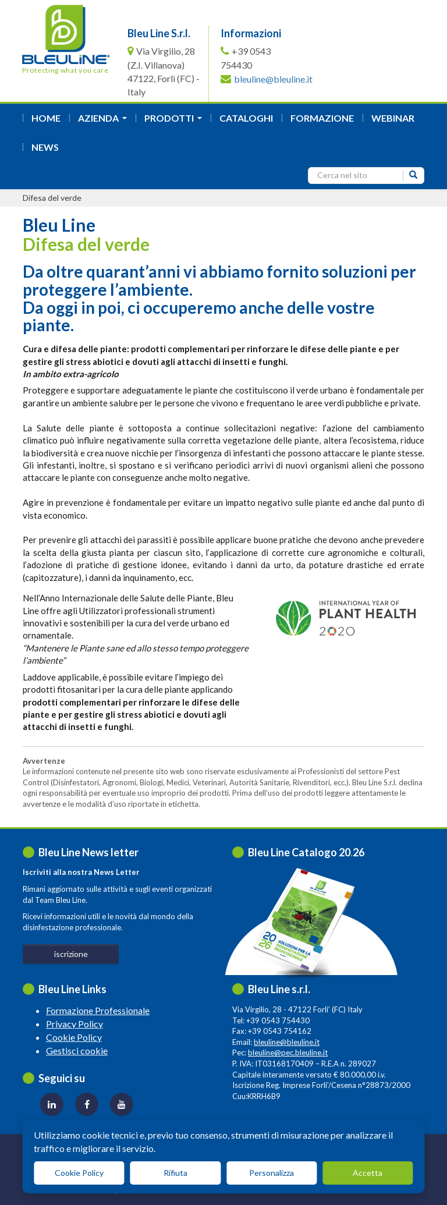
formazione (322, 117)
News (45, 147)
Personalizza (271, 1173)
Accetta (367, 1173)
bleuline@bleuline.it (273, 78)
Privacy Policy (74, 1023)
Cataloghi (246, 117)
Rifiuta (175, 1173)
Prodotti (175, 121)
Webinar (392, 117)
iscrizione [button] (71, 954)
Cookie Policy (74, 1037)
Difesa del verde (52, 198)
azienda (105, 121)
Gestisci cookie (77, 1050)
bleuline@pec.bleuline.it (288, 1052)
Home (46, 117)
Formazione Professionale (98, 1010)
